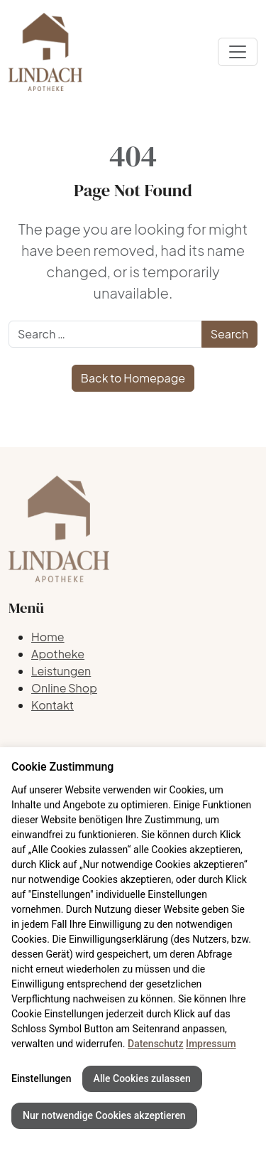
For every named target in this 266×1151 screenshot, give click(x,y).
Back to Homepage (133, 377)
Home (48, 636)
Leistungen (61, 670)
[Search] (105, 334)
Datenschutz (155, 1043)
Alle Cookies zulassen (142, 1078)
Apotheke (57, 653)
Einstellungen (41, 1078)
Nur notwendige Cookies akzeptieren (104, 1115)
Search (229, 333)
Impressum (211, 1043)
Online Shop (64, 687)
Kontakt (52, 704)
